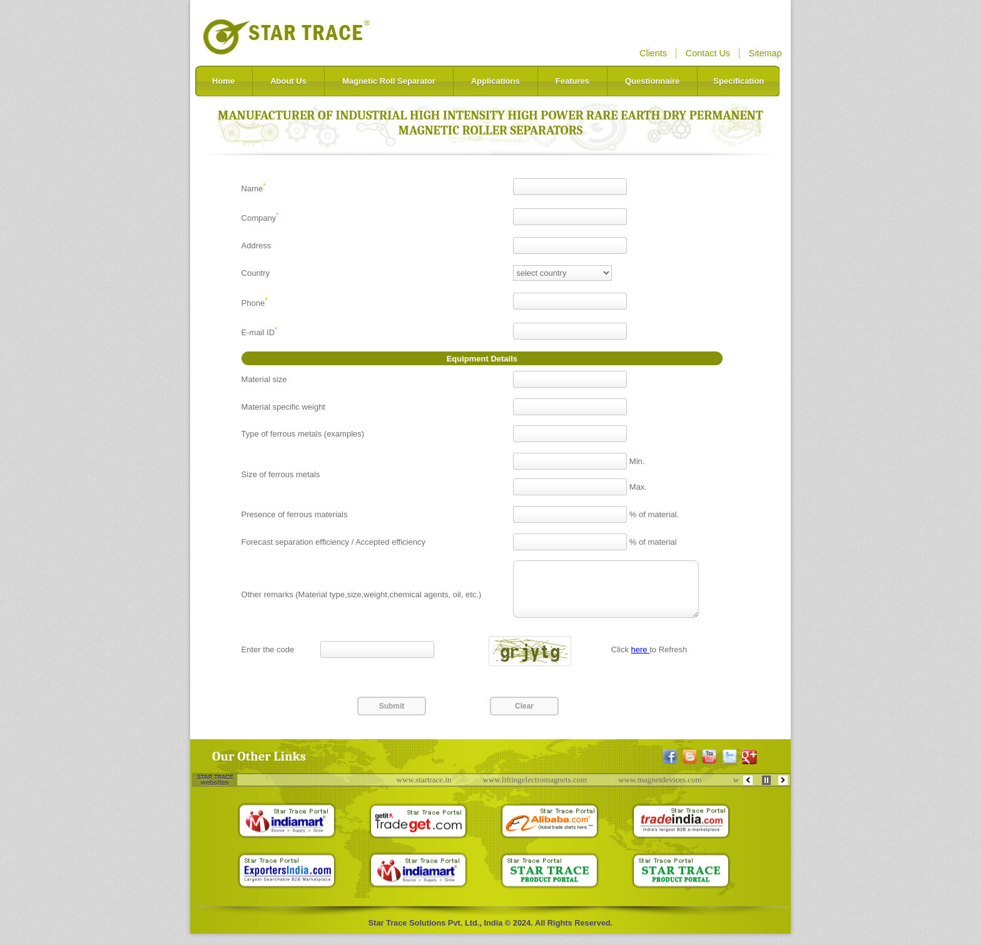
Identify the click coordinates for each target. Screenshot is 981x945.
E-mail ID (259, 332)
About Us (288, 81)
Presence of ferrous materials (294, 514)
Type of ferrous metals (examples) (303, 433)
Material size (264, 379)
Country (255, 273)
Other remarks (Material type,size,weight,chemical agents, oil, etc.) (361, 600)
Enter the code (268, 660)
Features (572, 81)
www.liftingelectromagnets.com (538, 791)
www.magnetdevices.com (662, 791)
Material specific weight (283, 407)
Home (223, 81)
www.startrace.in (427, 791)
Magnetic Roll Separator (388, 81)
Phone (254, 303)
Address (256, 245)
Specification (738, 81)
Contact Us (708, 53)
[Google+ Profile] (749, 768)
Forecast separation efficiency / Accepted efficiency (333, 542)
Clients (653, 53)
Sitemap (765, 53)
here (640, 660)
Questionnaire (652, 81)
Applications (495, 81)
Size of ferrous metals (280, 474)
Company (260, 218)
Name (253, 188)
